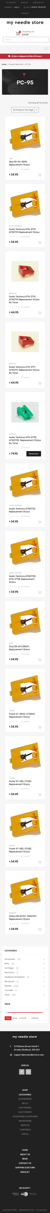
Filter (8, 1018)
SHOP (25, 1090)
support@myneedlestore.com (29, 1055)
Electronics (9, 973)
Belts (7, 964)
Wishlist (25, 1172)
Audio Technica (15, 226)
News (25, 1159)
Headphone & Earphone (15, 977)
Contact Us (25, 1163)
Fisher (12, 711)
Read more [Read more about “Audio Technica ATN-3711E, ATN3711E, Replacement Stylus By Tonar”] (33, 454)
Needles (12, 293)
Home (4, 64)
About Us (25, 1154)
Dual (11, 643)
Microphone (10, 981)
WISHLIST (24, 2)
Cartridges (9, 968)
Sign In (34, 7)
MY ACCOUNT (11, 2)
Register (42, 7)
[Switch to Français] (25, 13)
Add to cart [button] (39, 175)
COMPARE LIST (38, 2)
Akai (11, 158)
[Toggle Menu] (46, 49)
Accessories (10, 959)
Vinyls (7, 995)
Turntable (9, 990)
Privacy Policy (42, 1210)
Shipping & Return (25, 1167)
